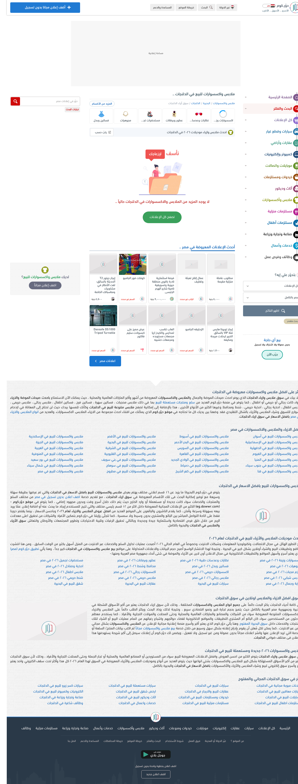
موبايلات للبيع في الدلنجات (277, 697)
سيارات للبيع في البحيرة (206, 584)
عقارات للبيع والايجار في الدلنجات (200, 691)
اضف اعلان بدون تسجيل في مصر (50, 497)
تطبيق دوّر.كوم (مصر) (17, 549)
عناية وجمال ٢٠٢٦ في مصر (277, 584)
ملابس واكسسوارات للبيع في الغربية (52, 448)
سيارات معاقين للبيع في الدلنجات (272, 691)
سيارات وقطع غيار (276, 132)
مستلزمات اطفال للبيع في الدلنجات (271, 703)
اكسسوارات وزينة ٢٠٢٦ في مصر (274, 560)
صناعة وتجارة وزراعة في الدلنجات (54, 697)
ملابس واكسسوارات (217, 103)
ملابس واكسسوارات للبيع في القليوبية (123, 454)
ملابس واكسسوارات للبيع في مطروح (124, 471)
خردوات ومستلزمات (275, 177)
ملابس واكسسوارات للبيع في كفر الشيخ (195, 471)
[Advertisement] (149, 53)
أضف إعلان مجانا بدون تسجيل (38, 9)
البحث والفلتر (280, 109)
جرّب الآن (265, 354)
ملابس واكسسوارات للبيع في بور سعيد (50, 460)
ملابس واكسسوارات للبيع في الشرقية (124, 448)
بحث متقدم (286, 321)
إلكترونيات (212, 728)
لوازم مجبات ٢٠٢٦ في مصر (277, 572)
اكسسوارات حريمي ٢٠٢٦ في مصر (200, 572)
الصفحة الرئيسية (278, 97)
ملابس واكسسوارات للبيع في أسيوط (197, 436)
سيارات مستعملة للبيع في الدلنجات (125, 686)
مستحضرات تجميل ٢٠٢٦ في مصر (55, 560)
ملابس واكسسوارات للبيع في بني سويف (122, 460)
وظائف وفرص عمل (276, 257)
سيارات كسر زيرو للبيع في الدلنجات (53, 686)
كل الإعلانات (281, 120)
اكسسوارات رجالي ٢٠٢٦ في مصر (128, 572)
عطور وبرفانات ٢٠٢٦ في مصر (130, 560)
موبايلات (195, 728)
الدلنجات (188, 103)
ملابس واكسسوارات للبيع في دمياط (198, 465)
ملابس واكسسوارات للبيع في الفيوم (270, 454)
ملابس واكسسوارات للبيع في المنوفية (50, 454)
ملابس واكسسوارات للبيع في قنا (273, 471)
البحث (200, 7)
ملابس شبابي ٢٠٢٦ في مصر (276, 578)
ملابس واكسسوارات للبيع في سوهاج (124, 465)
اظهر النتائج (269, 311)
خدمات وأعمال (279, 246)
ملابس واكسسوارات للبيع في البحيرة (125, 442)
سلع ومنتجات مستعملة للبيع (168, 402)
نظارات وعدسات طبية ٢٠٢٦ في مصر (197, 560)
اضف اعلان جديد (149, 774)
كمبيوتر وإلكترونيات (276, 154)
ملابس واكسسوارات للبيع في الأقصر (125, 436)
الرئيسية (278, 728)
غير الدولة (220, 7)
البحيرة (199, 103)
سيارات (242, 728)
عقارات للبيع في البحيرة (134, 584)
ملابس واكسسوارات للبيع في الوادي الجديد (193, 460)
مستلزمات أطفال (277, 223)
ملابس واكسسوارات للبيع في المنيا (271, 460)
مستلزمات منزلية (277, 211)
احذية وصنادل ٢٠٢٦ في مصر (57, 566)
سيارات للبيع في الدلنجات (205, 686)
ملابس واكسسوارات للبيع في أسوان (270, 436)
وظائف (19, 728)
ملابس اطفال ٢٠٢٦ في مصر (57, 572)
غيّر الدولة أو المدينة (208, 741)
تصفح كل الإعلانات (155, 217)
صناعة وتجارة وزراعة (275, 234)
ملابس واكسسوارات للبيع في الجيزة (52, 442)
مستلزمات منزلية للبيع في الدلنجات (199, 703)
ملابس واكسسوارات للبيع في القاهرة (197, 454)
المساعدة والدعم (155, 7)
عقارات (228, 728)
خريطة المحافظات (106, 741)
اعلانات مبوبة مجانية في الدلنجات (272, 686)
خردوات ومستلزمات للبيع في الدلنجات (197, 697)
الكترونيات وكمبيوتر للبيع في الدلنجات (51, 691)
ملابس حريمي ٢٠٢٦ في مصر (130, 578)
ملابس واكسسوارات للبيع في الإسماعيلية (267, 442)
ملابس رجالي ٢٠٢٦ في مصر (204, 578)
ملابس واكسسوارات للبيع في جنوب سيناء (267, 465)
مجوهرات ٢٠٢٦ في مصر (279, 566)
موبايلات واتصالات (276, 166)
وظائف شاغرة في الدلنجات (58, 703)
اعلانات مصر (97, 361)
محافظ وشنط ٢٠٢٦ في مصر (130, 566)
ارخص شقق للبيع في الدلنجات (129, 691)
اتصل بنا (65, 741)
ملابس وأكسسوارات (275, 200)
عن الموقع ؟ (230, 741)
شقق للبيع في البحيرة (61, 584)
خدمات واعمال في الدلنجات (130, 703)
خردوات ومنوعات (173, 728)
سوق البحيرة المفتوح (247, 624)
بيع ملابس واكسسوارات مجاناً (148, 628)
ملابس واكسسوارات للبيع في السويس (196, 448)
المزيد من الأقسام (95, 103)
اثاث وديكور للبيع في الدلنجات (129, 697)
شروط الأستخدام (168, 741)
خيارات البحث (65, 109)
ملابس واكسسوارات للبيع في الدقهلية (269, 448)
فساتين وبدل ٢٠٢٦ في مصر (203, 566)
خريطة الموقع (179, 7)
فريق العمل (187, 741)
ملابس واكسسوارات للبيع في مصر (53, 471)
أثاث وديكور (281, 189)
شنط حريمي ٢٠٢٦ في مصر (58, 578)
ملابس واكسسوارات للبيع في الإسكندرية (49, 436)
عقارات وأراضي (279, 143)
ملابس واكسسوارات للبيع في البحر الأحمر (195, 442)
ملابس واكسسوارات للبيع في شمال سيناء (48, 465)
